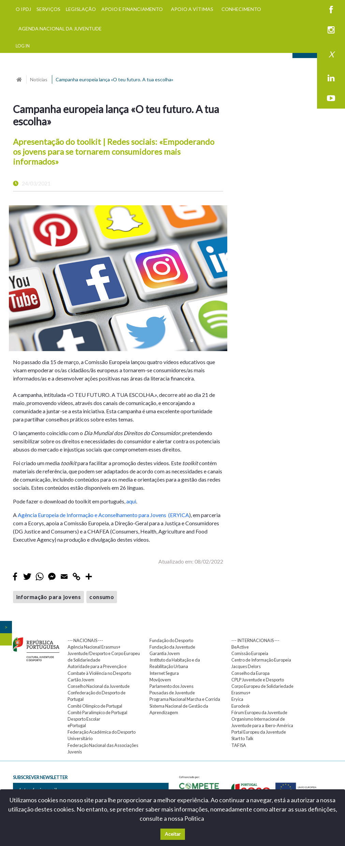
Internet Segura (164, 673)
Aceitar (173, 834)
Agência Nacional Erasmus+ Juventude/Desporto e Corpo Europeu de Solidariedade (104, 653)
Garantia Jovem (164, 653)
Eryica (237, 699)
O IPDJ (23, 9)
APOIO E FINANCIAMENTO (132, 9)
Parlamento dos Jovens (171, 686)
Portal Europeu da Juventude (258, 732)
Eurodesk (240, 706)
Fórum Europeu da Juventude (259, 712)
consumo (101, 597)
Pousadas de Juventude (172, 692)
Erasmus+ (240, 692)
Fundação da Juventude (172, 647)
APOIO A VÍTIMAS (192, 9)
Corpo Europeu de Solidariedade (262, 686)
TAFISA (238, 745)
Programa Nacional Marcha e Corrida (184, 699)
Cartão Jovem (81, 679)
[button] (25, 278)
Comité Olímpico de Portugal (95, 706)
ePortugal (77, 725)
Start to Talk (242, 738)
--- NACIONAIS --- (85, 640)
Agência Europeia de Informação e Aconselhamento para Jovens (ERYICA (103, 515)
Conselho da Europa (250, 673)
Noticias (38, 79)
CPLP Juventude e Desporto (257, 679)
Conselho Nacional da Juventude (99, 686)
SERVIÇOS (48, 9)
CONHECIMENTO (241, 9)
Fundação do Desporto (171, 640)
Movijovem (160, 679)
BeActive (240, 647)
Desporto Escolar (84, 719)
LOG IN (23, 45)
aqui (131, 501)
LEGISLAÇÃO (81, 9)
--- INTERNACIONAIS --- (255, 640)
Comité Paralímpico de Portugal (97, 712)
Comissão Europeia (249, 653)
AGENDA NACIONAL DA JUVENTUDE (60, 28)
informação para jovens (48, 597)
